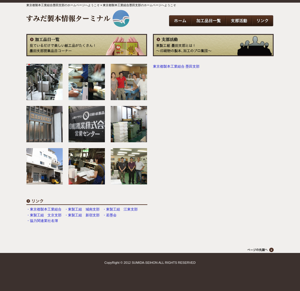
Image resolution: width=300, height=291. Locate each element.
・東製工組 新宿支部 (82, 215)
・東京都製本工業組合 (44, 209)
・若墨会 (110, 215)
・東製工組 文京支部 (44, 215)
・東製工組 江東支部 (120, 209)
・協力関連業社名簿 (42, 221)
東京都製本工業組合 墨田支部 (176, 66)
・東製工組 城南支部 (82, 209)
